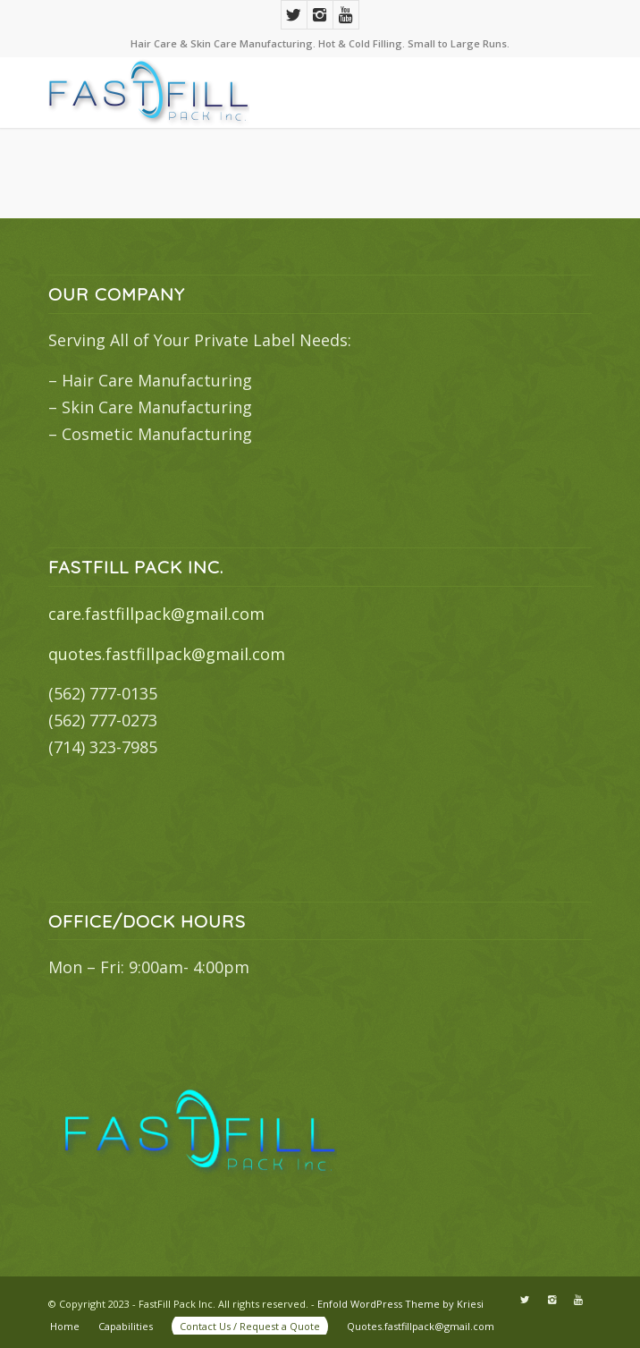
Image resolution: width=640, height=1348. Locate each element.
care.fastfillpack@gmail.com (156, 613)
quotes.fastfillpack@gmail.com (166, 654)
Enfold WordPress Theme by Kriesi (400, 1303)
